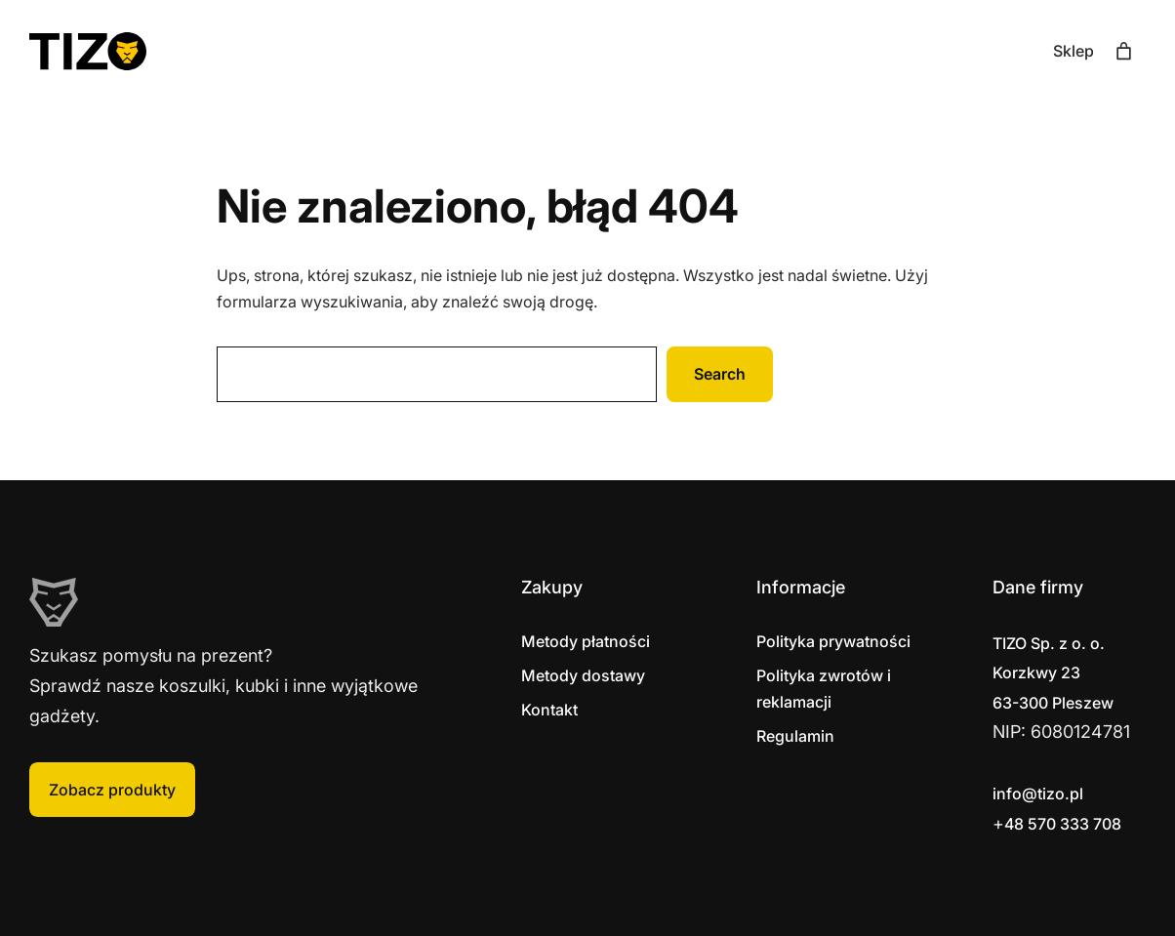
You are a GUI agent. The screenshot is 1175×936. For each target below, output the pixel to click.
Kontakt (549, 709)
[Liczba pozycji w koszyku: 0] (1124, 51)
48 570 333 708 (1062, 824)
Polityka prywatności (833, 641)
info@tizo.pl (1038, 793)
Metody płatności (585, 641)
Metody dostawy (583, 675)
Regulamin (795, 736)
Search (720, 374)
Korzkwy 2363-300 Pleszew (1053, 672)
